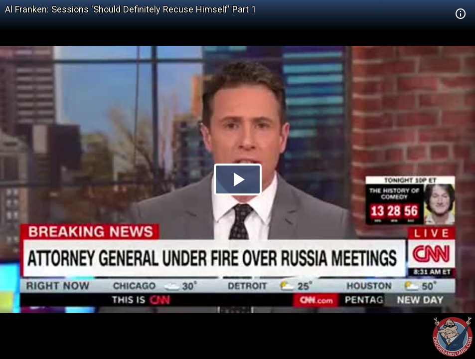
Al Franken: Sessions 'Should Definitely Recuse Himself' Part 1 (130, 9)
